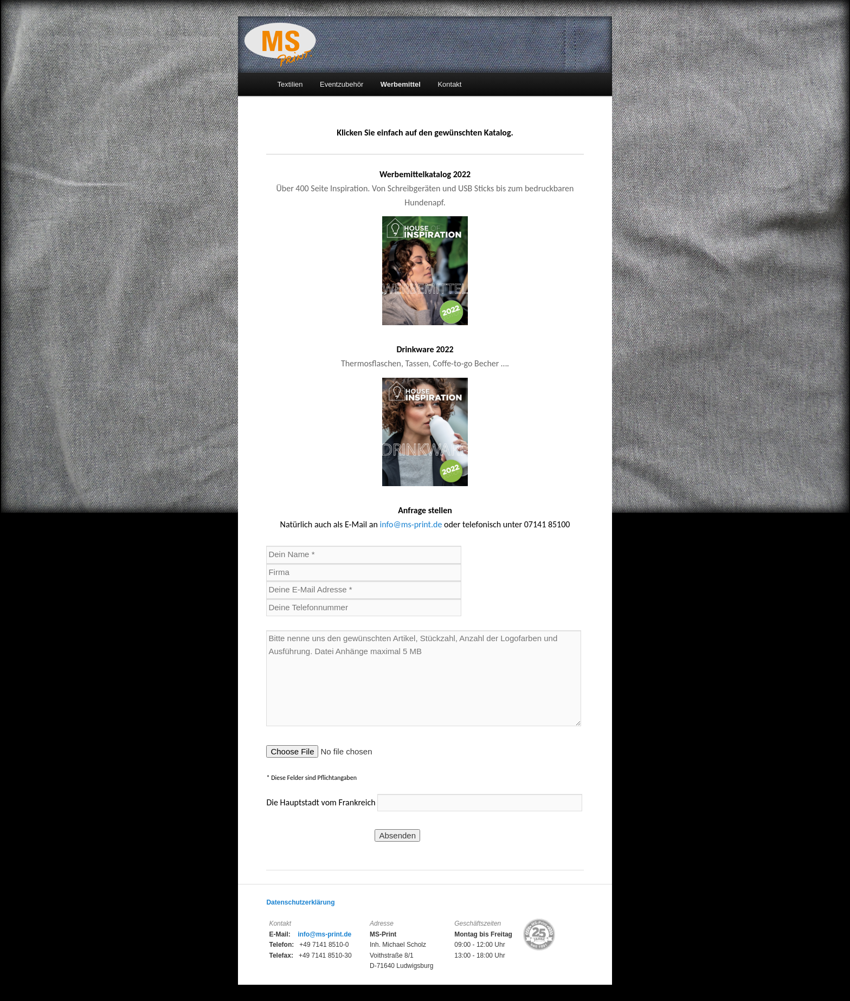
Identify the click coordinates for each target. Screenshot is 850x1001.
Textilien (290, 84)
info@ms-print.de (410, 524)
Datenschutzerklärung (300, 902)
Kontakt (449, 84)
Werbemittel (401, 84)
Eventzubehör (341, 84)
